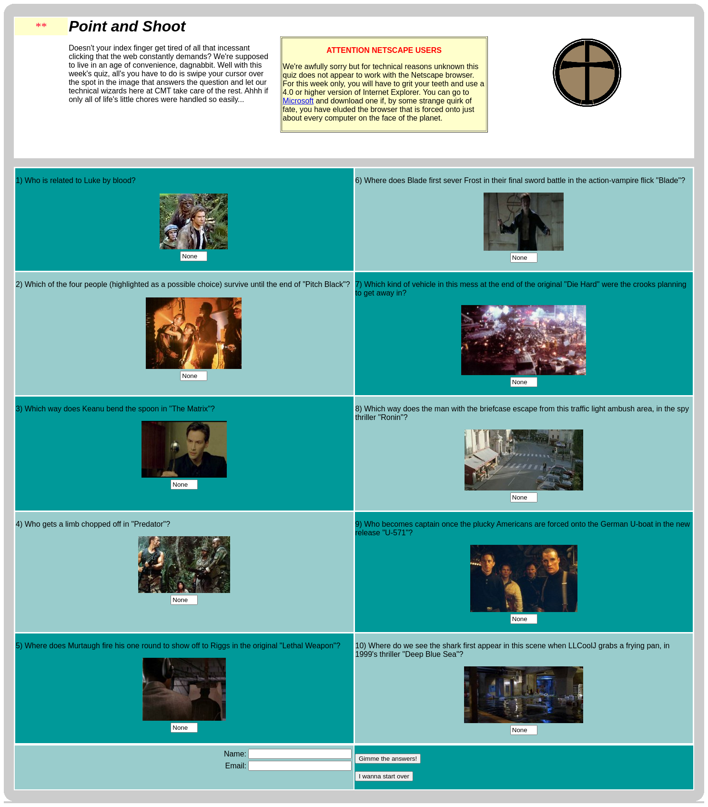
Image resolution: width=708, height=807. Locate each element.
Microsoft (298, 101)
